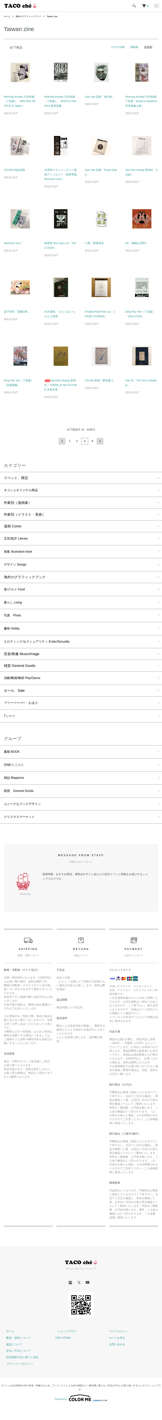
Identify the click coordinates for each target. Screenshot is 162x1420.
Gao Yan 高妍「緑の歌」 (100, 96)
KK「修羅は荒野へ (136, 243)
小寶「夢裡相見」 (95, 243)
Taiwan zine (56, 16)
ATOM (66, 1350)
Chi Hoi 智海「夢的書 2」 (100, 380)
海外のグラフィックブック (30, 16)
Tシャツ (10, 724)
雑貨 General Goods (19, 672)
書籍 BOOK (13, 761)
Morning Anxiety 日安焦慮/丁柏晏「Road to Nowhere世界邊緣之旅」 (141, 101)
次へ (99, 441)
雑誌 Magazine (15, 788)
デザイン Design (17, 567)
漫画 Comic (13, 526)
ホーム (7, 16)
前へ (63, 441)
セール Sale (14, 697)
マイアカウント (116, 1344)
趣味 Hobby (13, 633)
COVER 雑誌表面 (14, 169)
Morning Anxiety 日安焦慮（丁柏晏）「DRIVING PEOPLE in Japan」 (20, 101)
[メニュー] (156, 6)
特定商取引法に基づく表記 (20, 1370)
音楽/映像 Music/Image (21, 660)
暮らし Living (14, 606)
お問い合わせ (115, 1357)
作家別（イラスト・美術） (25, 515)
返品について (12, 1357)
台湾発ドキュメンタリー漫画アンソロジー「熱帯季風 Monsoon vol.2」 (60, 174)
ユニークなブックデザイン (25, 816)
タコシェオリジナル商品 (23, 490)
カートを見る (115, 1350)
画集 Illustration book (20, 553)
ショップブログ (64, 1344)
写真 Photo (13, 620)
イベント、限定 (16, 477)
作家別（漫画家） (18, 503)
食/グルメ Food (16, 592)
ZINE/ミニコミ (15, 774)
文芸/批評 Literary (17, 539)
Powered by (81, 1410)
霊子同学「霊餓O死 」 (17, 311)
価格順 (134, 47)
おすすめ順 (118, 47)
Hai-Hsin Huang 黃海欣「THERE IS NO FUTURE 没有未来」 (60, 385)
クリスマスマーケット (21, 830)
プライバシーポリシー (17, 1376)
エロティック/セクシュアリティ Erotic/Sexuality (41, 647)
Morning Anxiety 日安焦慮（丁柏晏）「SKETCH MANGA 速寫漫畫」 (60, 101)
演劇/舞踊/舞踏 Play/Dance (24, 685)
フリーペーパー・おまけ (23, 710)
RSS (58, 1350)
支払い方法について (16, 1363)
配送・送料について (16, 1350)
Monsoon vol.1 (12, 243)
